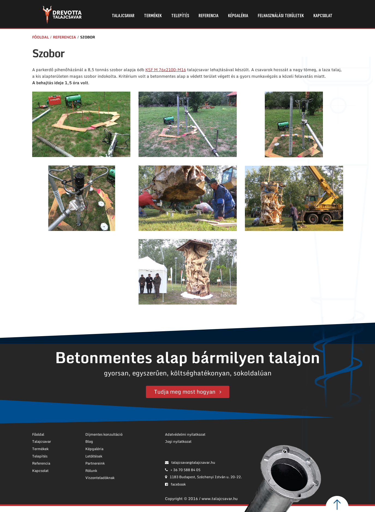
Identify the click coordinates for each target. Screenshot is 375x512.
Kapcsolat (322, 16)
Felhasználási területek (281, 16)
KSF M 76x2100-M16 (165, 69)
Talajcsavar (123, 16)
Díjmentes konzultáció (103, 434)
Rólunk (91, 471)
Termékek (153, 16)
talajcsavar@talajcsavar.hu (190, 462)
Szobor (87, 37)
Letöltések (93, 456)
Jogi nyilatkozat (178, 441)
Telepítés (180, 16)
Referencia (208, 16)
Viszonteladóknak (100, 478)
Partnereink (95, 463)
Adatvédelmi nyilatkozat (185, 434)
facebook (175, 484)
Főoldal (40, 37)
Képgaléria (238, 16)
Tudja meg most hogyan (184, 391)
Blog (89, 441)
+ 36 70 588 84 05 (182, 470)
